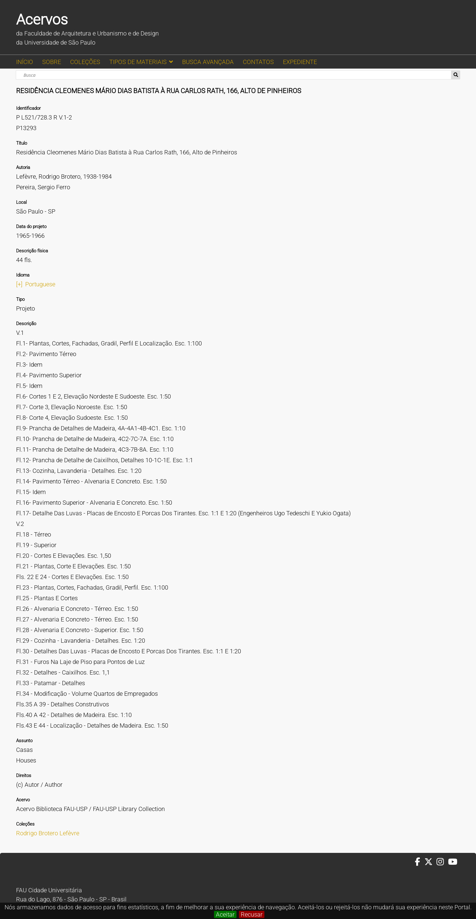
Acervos (42, 19)
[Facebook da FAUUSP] (419, 862)
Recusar (252, 914)
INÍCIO (24, 62)
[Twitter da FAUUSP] (430, 862)
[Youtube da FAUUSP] (453, 862)
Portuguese (40, 284)
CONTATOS (258, 62)
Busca (455, 74)
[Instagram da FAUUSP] (442, 862)
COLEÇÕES (85, 62)
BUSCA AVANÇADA (208, 62)
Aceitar (225, 914)
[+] (19, 284)
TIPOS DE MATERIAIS (138, 62)
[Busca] (233, 74)
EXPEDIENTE (300, 62)
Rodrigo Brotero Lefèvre (47, 833)
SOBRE (51, 62)
